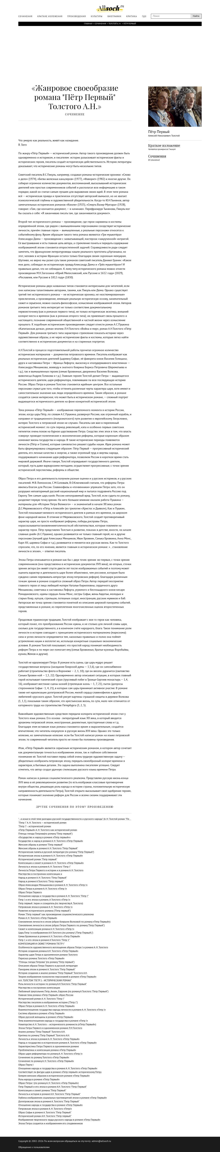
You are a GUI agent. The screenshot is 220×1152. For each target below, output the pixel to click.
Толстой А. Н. (114, 24)
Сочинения (100, 24)
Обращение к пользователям (34, 1147)
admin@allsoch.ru (101, 1141)
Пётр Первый (129, 24)
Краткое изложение (164, 145)
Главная (88, 24)
